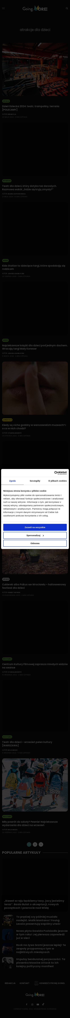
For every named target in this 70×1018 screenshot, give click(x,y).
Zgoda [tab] (12, 481)
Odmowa (34, 543)
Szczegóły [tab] (35, 481)
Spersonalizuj (35, 535)
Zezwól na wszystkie (35, 527)
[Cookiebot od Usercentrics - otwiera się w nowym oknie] (54, 473)
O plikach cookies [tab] (57, 481)
